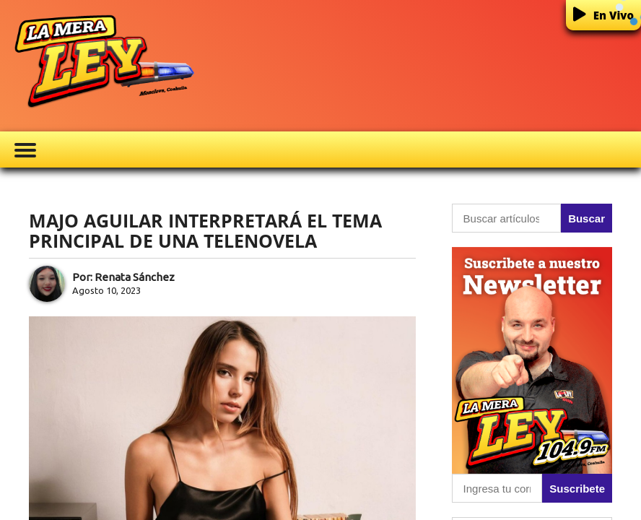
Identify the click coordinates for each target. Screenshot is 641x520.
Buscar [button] (586, 218)
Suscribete (577, 488)
